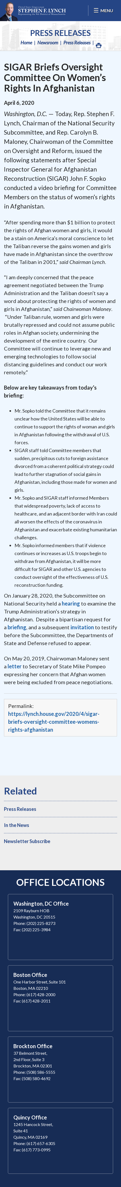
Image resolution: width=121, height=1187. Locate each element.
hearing (71, 603)
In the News (16, 825)
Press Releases (60, 32)
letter (15, 666)
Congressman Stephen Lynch (33, 10)
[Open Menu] (103, 10)
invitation (82, 627)
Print (98, 43)
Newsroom (47, 42)
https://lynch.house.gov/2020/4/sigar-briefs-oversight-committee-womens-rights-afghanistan (53, 722)
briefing (17, 627)
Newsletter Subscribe (27, 841)
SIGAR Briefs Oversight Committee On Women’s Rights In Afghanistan (55, 77)
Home (26, 42)
